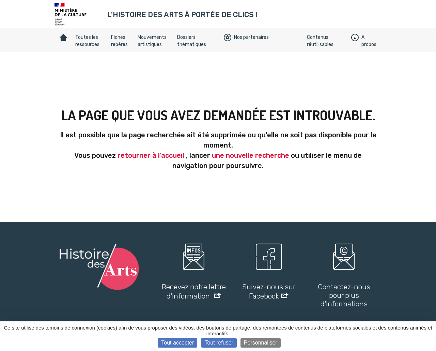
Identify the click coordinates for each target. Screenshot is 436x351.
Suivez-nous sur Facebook (268, 291)
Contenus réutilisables (320, 40)
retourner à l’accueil (151, 155)
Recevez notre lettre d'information (194, 291)
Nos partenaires (246, 37)
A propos (363, 41)
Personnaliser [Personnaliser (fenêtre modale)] (260, 343)
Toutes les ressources (87, 40)
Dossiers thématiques (191, 40)
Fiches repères (119, 40)
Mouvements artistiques (152, 40)
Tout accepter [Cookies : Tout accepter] (177, 343)
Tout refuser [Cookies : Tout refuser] (218, 343)
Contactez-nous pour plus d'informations (344, 295)
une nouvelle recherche (250, 155)
